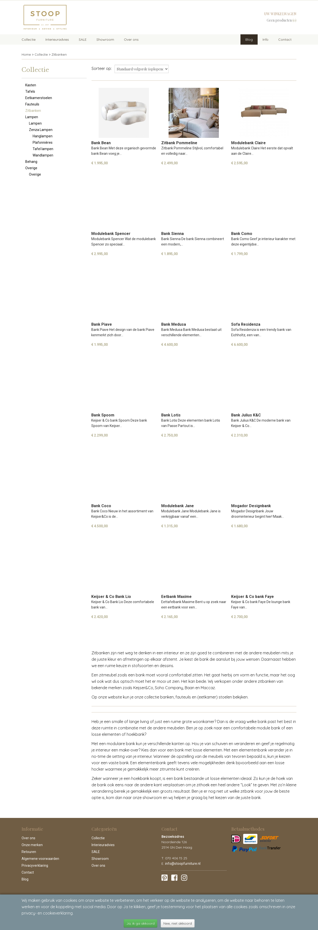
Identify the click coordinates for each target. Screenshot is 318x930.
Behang (31, 162)
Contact (285, 39)
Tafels (30, 91)
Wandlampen (43, 155)
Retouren (29, 852)
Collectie (29, 39)
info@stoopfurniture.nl (182, 863)
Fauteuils (32, 104)
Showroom (105, 39)
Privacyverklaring (35, 865)
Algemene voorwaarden (40, 859)
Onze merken (32, 845)
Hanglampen (43, 136)
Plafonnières (43, 142)
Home (26, 54)
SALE (83, 39)
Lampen (31, 117)
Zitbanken (59, 54)
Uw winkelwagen (280, 14)
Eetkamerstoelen (38, 98)
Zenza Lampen (41, 130)
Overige (31, 168)
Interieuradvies (57, 39)
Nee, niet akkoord (177, 923)
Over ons (131, 39)
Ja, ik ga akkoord (140, 923)
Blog (249, 39)
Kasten (30, 85)
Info (265, 39)
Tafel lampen (43, 149)
